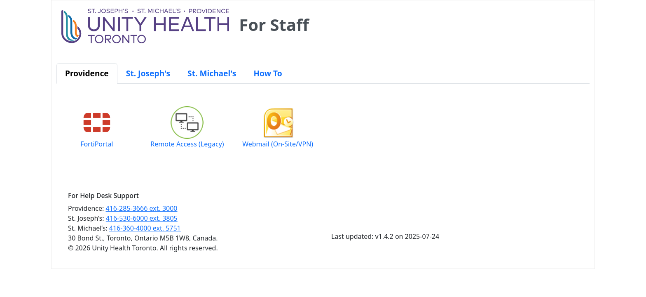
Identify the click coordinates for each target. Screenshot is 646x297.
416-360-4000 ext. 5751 (145, 228)
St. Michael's (211, 73)
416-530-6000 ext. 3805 (142, 218)
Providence (87, 73)
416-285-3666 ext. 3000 (142, 208)
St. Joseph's (148, 73)
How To (267, 73)
